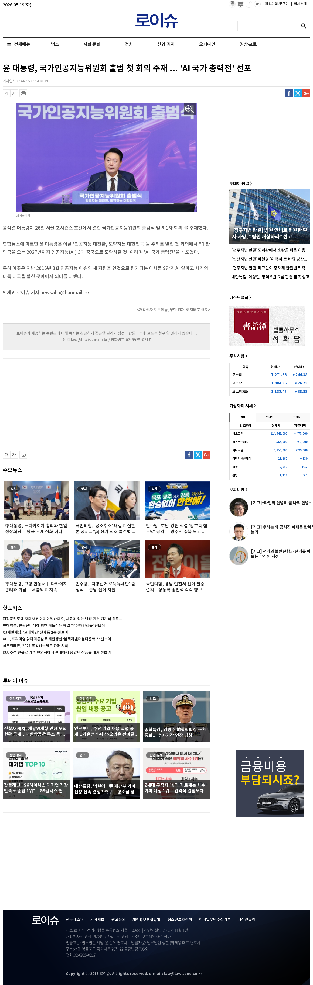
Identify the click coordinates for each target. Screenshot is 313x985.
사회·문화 (92, 44)
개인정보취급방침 (146, 920)
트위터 (298, 93)
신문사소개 (74, 919)
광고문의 (118, 919)
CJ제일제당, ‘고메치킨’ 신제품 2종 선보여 (35, 632)
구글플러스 (306, 93)
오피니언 (207, 44)
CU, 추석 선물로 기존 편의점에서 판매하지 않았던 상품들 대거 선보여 (57, 652)
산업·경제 (166, 44)
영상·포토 (248, 44)
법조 (55, 44)
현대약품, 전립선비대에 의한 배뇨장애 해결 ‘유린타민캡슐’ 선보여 (54, 625)
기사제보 (97, 919)
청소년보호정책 (180, 919)
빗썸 (242, 417)
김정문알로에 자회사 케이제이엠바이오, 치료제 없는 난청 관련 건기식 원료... (62, 619)
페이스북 (289, 93)
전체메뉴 (22, 44)
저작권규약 (246, 919)
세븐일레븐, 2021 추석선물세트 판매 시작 (35, 646)
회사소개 (299, 4)
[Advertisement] (56, 398)
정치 (129, 44)
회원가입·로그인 (277, 4)
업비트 (269, 417)
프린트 (23, 93)
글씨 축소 (7, 93)
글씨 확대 (14, 93)
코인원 (296, 417)
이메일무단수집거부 (215, 919)
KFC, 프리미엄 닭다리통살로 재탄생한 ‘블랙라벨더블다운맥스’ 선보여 (57, 639)
